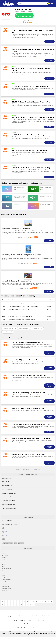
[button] (48, 3)
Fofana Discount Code (7, 489)
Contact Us (22, 620)
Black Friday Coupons (21, 616)
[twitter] (27, 624)
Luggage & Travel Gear (7, 579)
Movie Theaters (5, 581)
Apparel (3, 550)
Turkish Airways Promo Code (9, 328)
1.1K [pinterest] (6, 535)
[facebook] (25, 624)
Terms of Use (40, 620)
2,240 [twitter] (6, 531)
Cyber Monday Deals (34, 616)
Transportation (5, 586)
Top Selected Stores (46, 616)
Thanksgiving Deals (9, 616)
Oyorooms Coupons (36, 469)
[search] (31, 3)
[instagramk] (31, 624)
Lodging (4, 577)
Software (4, 566)
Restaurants (5, 584)
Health (3, 559)
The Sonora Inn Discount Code (9, 493)
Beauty (3, 553)
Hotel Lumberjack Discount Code (9, 497)
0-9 (33, 604)
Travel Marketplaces (6, 588)
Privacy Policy (31, 620)
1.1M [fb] (6, 528)
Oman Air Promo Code (37, 328)
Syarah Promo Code (7, 332)
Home (3, 562)
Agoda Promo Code (24, 328)
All (2, 601)
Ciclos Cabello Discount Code (8, 500)
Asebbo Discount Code (7, 485)
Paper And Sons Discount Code (9, 508)
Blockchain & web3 (6, 555)
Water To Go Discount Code (8, 504)
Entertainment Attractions (8, 573)
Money (3, 564)
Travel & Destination (6, 568)
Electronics (4, 557)
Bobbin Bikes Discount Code (8, 481)
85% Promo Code (19, 204)
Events (3, 575)
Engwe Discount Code (7, 478)
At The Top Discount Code (8, 512)
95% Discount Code (45, 196)
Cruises (4, 570)
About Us (14, 620)
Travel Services (5, 590)
